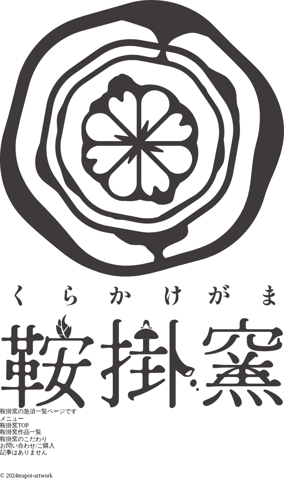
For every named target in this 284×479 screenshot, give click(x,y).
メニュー (12, 418)
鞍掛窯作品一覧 (20, 432)
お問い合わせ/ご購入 (27, 445)
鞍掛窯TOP (14, 425)
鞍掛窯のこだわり (23, 439)
